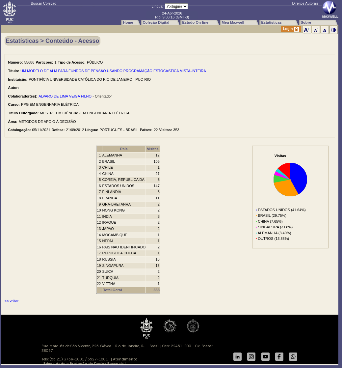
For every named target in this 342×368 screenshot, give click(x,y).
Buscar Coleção (44, 3)
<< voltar (12, 301)
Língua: (157, 6)
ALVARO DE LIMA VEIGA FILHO (65, 96)
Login (291, 29)
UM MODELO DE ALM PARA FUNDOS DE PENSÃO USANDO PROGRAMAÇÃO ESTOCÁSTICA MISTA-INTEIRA (113, 71)
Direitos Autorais (305, 3)
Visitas (152, 149)
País (124, 149)
